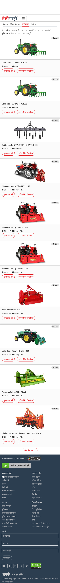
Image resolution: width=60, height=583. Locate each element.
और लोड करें (28, 450)
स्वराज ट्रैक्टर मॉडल (15, 30)
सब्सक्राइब (6, 558)
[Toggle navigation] (23, 18)
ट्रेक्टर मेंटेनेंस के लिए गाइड (40, 526)
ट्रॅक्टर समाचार (6, 506)
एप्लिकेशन (25, 24)
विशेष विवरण (15, 24)
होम (2, 30)
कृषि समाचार (6, 509)
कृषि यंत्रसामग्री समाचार (9, 516)
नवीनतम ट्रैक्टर (37, 484)
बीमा (33, 519)
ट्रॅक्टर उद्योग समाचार (8, 519)
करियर (4, 484)
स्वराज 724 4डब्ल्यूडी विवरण (29, 30)
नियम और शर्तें (49, 579)
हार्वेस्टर (34, 487)
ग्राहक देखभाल (36, 497)
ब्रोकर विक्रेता (36, 516)
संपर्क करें (5, 487)
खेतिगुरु (34, 506)
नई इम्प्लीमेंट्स (36, 480)
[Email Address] (30, 550)
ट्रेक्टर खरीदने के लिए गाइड (40, 523)
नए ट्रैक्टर (7, 30)
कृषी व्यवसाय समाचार (9, 513)
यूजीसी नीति (9, 582)
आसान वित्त (36, 490)
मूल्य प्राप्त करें (8, 71)
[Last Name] (30, 543)
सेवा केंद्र (34, 494)
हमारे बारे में (5, 480)
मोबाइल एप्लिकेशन (8, 490)
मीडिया (4, 497)
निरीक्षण (5, 24)
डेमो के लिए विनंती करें (26, 71)
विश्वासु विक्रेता (37, 509)
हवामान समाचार (7, 526)
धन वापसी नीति (7, 494)
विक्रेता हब (35, 513)
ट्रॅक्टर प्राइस (35, 477)
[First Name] (30, 536)
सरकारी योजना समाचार (10, 523)
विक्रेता (33, 24)
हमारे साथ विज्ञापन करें (10, 477)
